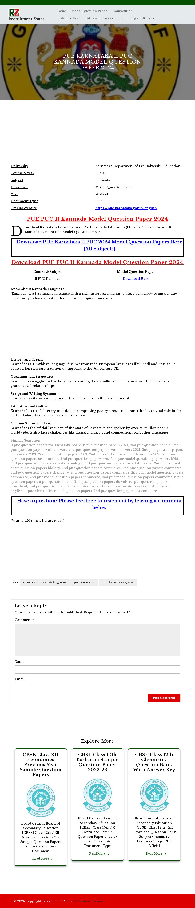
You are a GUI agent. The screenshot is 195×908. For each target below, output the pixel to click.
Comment (24, 620)
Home (61, 11)
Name (19, 662)
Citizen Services (98, 18)
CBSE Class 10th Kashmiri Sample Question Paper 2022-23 (97, 762)
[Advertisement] (97, 136)
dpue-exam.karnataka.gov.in (44, 582)
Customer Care (68, 18)
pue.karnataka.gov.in (118, 582)
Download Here (136, 279)
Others (146, 18)
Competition (123, 11)
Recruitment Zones (26, 18)
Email (20, 679)
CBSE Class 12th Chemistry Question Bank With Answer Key (154, 762)
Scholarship (126, 18)
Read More (40, 858)
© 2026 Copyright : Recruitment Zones (58, 901)
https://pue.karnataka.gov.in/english (126, 208)
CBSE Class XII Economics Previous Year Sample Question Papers (41, 764)
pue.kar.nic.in (84, 582)
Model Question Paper (89, 11)
